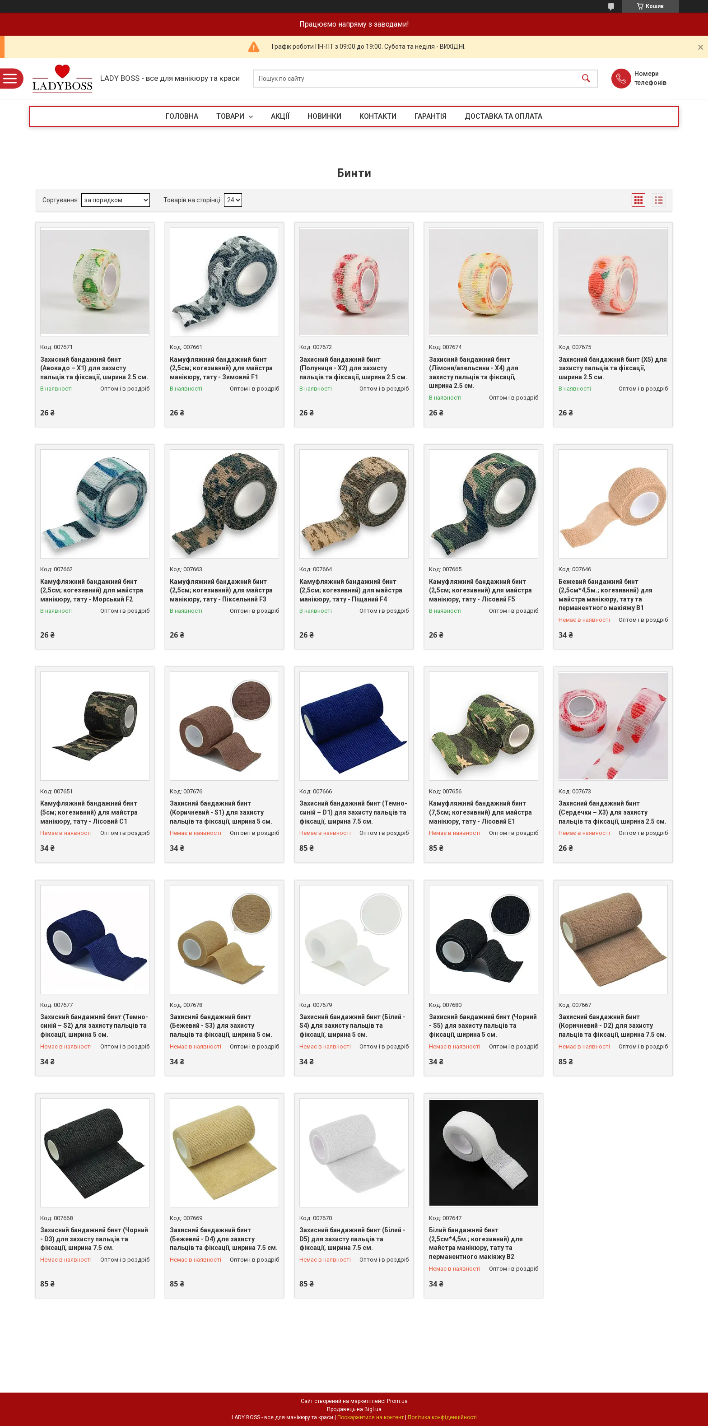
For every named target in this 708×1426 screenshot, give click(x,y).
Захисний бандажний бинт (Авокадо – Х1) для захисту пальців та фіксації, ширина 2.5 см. (94, 368)
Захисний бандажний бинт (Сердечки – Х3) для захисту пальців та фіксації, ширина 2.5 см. (612, 812)
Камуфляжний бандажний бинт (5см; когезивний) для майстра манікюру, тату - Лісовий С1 (89, 812)
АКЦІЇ (280, 116)
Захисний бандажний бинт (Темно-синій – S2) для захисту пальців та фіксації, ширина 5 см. (94, 1025)
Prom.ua (397, 1401)
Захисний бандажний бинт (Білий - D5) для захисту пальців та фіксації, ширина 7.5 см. (352, 1238)
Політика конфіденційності (442, 1417)
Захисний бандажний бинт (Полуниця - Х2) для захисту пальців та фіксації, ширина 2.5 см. (353, 368)
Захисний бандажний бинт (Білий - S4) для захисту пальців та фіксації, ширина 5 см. (352, 1025)
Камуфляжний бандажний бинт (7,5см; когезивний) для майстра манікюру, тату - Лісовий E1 (480, 812)
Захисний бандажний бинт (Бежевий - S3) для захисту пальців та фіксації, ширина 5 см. (221, 1025)
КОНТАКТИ (377, 116)
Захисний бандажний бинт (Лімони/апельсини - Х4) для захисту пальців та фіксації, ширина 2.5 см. (473, 373)
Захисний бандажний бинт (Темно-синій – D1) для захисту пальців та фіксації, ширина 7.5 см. (353, 812)
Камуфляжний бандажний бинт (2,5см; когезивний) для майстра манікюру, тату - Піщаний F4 (350, 590)
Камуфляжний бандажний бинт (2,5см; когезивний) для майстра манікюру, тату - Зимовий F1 (221, 368)
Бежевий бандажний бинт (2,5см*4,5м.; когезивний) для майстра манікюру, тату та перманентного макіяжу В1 (605, 595)
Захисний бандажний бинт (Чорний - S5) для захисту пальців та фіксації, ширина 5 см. (483, 1025)
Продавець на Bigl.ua (354, 1409)
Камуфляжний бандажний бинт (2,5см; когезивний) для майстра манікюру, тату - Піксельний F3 (221, 590)
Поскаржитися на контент (370, 1417)
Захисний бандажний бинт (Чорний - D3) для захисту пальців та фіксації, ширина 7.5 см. (94, 1238)
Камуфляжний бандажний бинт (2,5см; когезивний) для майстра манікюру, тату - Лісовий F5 (480, 590)
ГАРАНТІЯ (431, 116)
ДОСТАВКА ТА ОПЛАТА (503, 116)
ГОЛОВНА (182, 116)
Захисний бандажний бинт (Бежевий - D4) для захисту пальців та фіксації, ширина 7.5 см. (224, 1238)
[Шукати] (586, 78)
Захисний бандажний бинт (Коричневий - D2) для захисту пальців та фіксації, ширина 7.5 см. (612, 1025)
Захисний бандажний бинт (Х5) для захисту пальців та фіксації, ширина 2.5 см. (613, 368)
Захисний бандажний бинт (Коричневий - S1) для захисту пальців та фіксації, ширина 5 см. (221, 812)
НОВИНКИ (324, 116)
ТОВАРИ (231, 116)
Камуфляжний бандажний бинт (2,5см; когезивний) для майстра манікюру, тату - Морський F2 (91, 590)
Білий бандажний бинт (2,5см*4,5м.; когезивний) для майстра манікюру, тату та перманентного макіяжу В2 (476, 1243)
